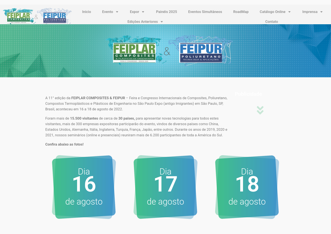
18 (247, 184)
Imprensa (312, 17)
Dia (247, 172)
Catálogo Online (275, 17)
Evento (110, 17)
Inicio (86, 17)
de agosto (84, 202)
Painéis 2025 (166, 17)
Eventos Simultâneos (205, 17)
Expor (137, 17)
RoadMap (241, 17)
